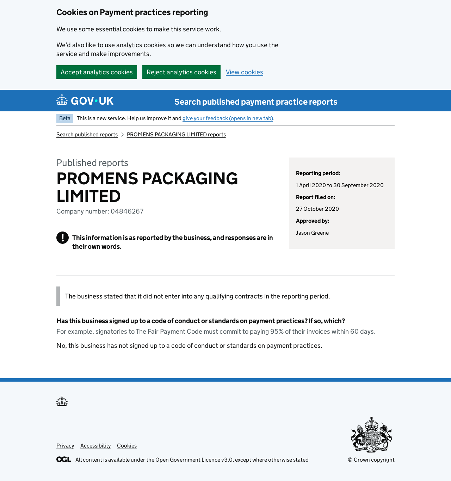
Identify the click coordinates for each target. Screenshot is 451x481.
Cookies (127, 445)
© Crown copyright (371, 459)
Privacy (65, 445)
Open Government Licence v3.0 (194, 459)
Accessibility (95, 445)
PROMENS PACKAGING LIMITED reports (176, 134)
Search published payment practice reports (256, 102)
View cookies (244, 72)
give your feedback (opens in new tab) (228, 118)
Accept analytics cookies (97, 72)
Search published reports (87, 134)
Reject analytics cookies (181, 72)
